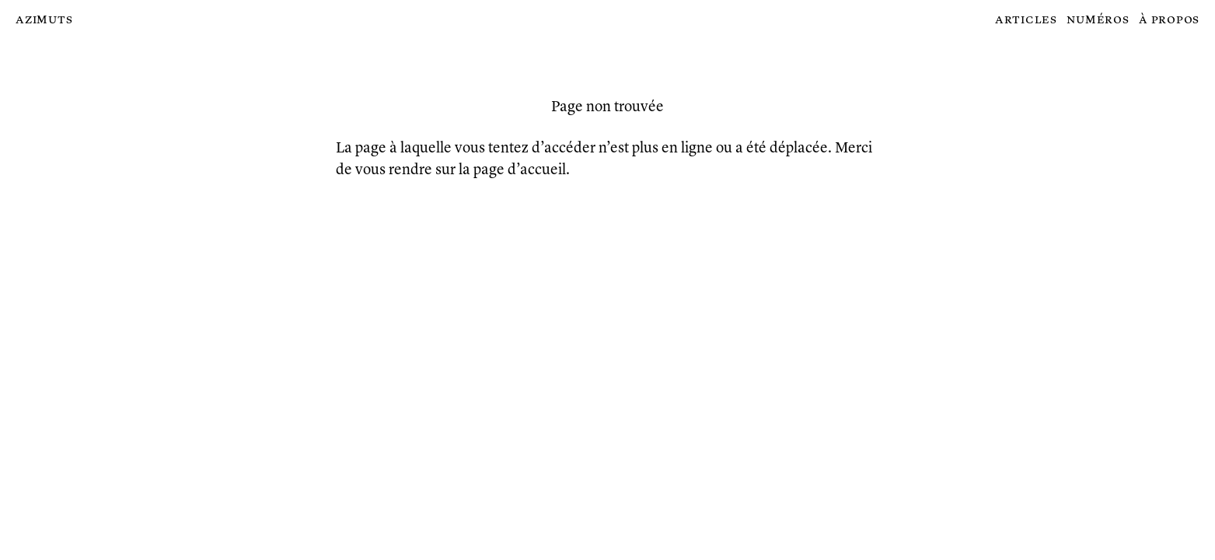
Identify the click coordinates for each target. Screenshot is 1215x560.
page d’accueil (519, 170)
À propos (1169, 19)
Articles (1026, 19)
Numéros (1098, 19)
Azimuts (44, 19)
